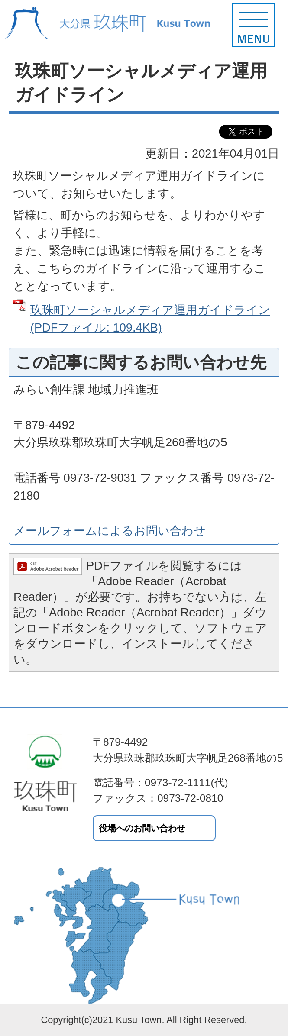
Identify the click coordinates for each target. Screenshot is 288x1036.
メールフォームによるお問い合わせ (109, 530)
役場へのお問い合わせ (142, 828)
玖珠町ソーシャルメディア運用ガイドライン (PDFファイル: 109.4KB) (150, 318)
